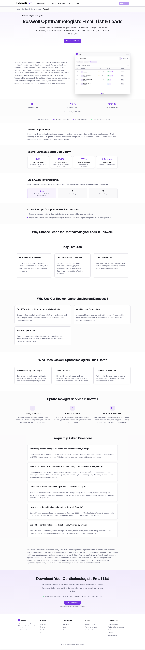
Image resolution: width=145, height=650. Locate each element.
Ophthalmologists (28, 9)
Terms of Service (91, 627)
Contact (65, 630)
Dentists (110, 633)
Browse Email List (72, 41)
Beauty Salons (112, 635)
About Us (66, 624)
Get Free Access (72, 602)
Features (43, 624)
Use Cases (62, 3)
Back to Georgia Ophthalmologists (29, 16)
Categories (42, 3)
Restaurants (112, 630)
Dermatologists (113, 624)
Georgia (38, 9)
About (71, 3)
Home (18, 9)
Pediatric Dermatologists (116, 627)
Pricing (53, 3)
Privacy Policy (90, 624)
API (41, 633)
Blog (77, 3)
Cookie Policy (90, 630)
